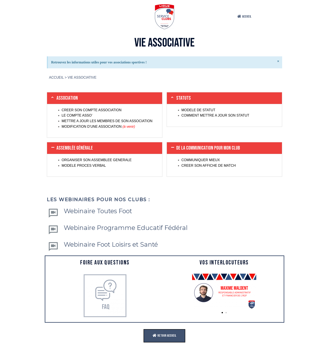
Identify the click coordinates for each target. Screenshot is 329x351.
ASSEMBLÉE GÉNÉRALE (74, 148)
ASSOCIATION (67, 98)
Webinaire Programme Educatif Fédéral (126, 227)
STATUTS (183, 98)
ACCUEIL (56, 77)
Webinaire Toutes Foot (98, 211)
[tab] (104, 98)
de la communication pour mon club (208, 148)
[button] (244, 16)
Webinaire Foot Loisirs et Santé (111, 244)
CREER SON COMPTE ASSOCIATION (92, 110)
